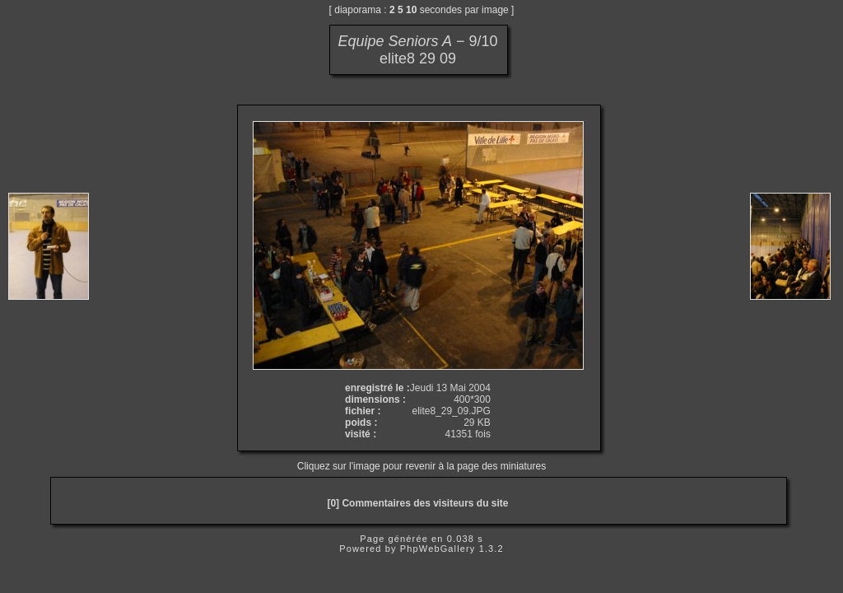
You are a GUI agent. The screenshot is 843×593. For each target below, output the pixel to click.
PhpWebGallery (438, 548)
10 (411, 10)
